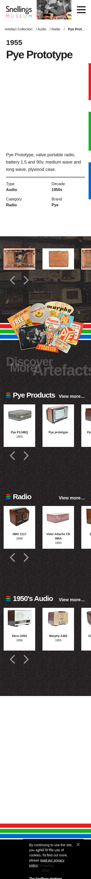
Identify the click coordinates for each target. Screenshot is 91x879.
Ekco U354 (19, 636)
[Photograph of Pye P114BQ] (19, 415)
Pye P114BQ (19, 432)
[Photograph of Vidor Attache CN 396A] (58, 516)
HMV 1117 (19, 534)
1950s (57, 190)
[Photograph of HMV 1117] (19, 516)
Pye (55, 205)
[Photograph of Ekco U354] (19, 618)
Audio (42, 29)
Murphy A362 (58, 636)
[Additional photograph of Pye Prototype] (19, 259)
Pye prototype (58, 432)
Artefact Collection (19, 29)
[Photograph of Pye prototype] (58, 415)
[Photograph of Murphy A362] (58, 618)
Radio (55, 29)
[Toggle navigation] (81, 9)
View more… (72, 396)
